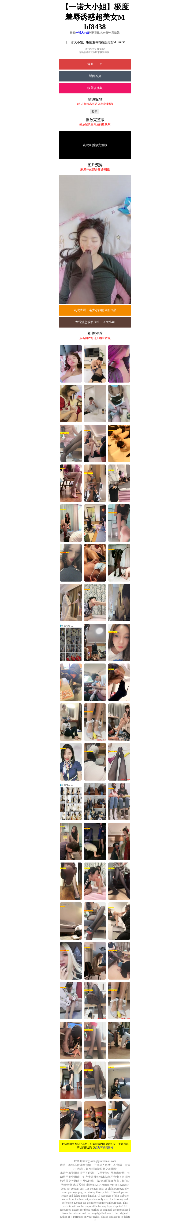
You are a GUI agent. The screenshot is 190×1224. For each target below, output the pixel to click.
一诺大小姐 (82, 32)
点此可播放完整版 (95, 145)
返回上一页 (95, 64)
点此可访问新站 (104, 1147)
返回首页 (95, 76)
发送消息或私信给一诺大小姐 (95, 322)
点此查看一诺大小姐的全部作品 (95, 310)
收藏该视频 (95, 88)
